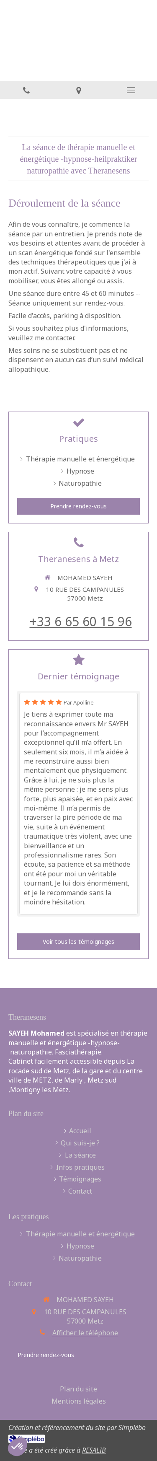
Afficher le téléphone (85, 1332)
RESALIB (94, 1450)
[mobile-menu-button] (131, 90)
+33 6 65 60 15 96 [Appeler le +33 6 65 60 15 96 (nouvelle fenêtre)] (81, 621)
